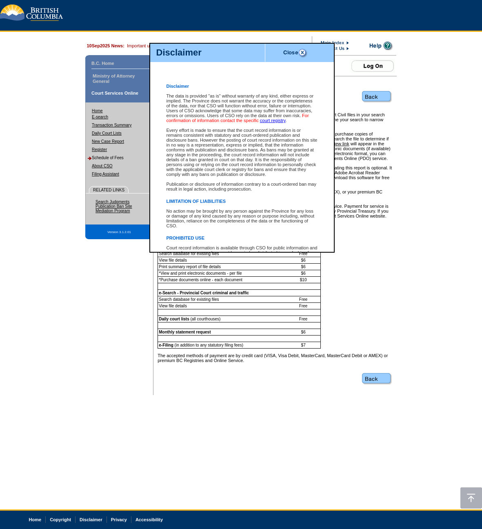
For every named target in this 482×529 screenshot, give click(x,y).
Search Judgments (112, 202)
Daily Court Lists (107, 133)
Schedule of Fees (108, 158)
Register (99, 149)
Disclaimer (91, 519)
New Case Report (108, 141)
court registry (273, 120)
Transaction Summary (111, 125)
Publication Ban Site (114, 206)
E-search (100, 117)
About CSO (102, 166)
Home (97, 111)
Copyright (60, 519)
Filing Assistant (105, 174)
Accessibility (149, 519)
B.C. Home (102, 63)
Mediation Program (113, 211)
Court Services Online (114, 93)
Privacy (119, 519)
